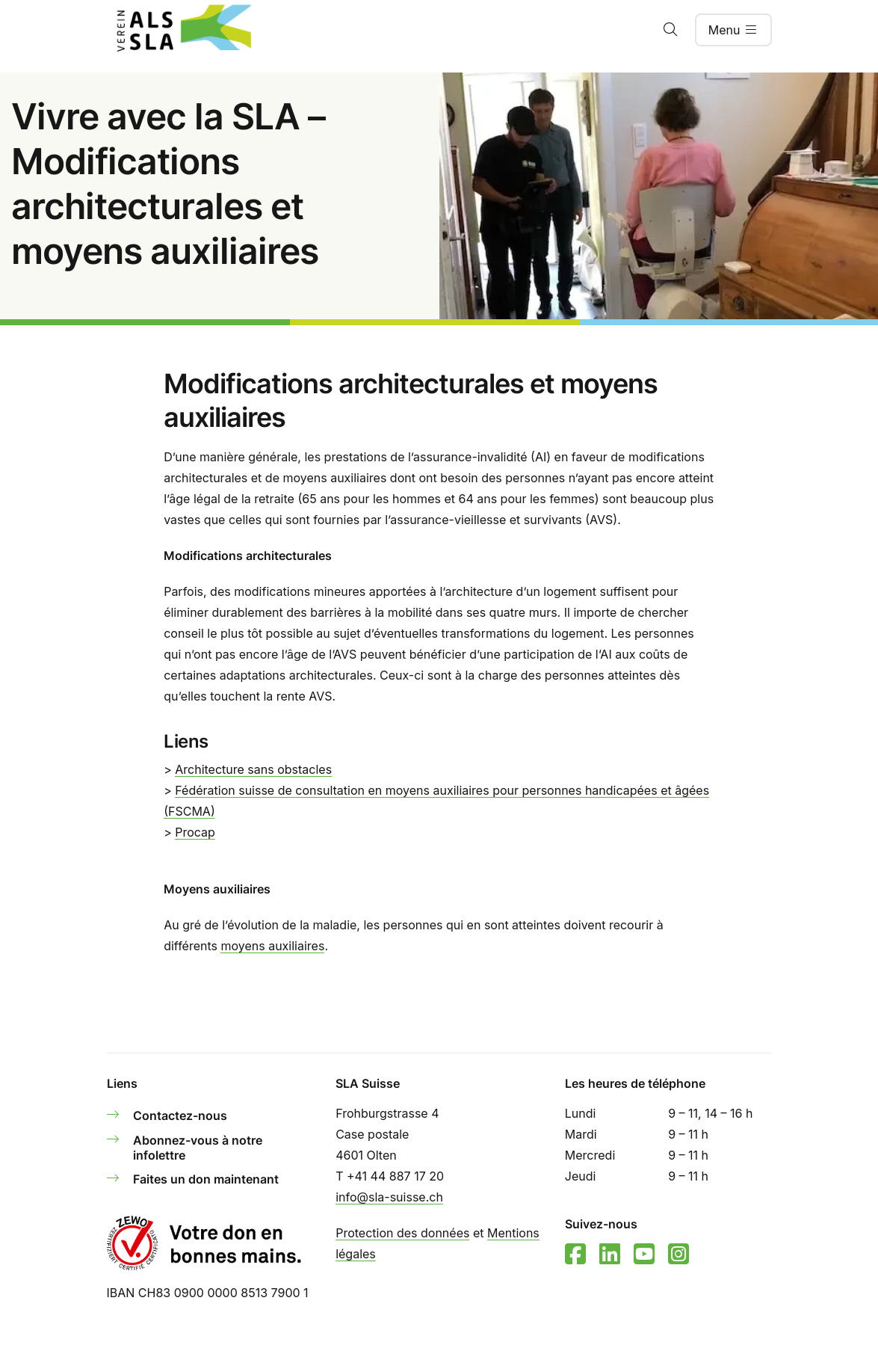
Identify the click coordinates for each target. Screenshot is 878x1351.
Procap (195, 832)
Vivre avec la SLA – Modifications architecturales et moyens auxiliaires (168, 183)
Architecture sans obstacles (253, 769)
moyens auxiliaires (272, 945)
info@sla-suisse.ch (389, 1197)
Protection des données (402, 1232)
